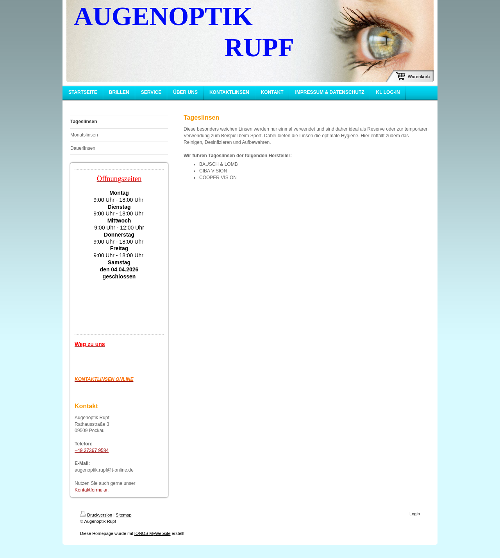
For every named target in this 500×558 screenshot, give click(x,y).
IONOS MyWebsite (152, 533)
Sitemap (123, 515)
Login (414, 513)
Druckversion (96, 515)
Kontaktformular (91, 490)
